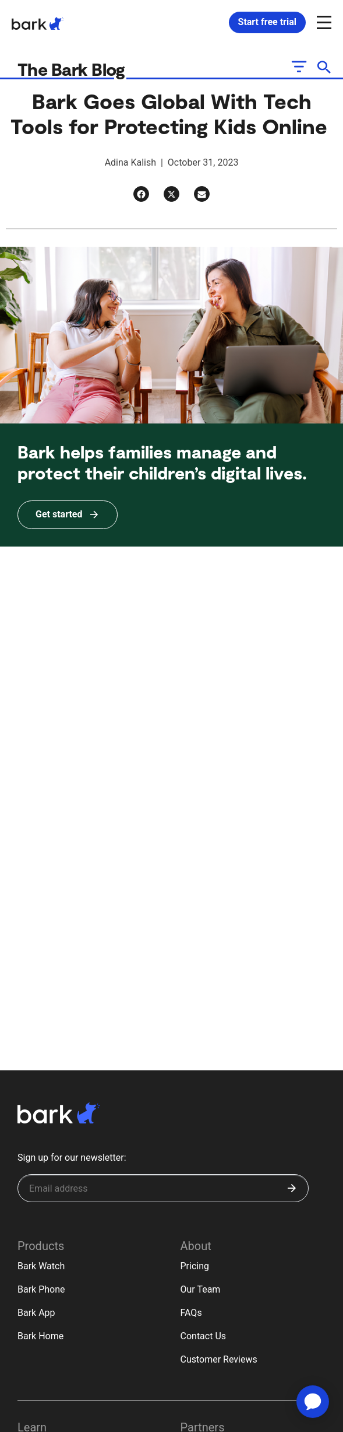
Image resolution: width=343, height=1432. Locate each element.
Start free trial (267, 21)
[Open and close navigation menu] (322, 21)
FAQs (191, 1312)
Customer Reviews (219, 1359)
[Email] (202, 194)
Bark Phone (41, 1289)
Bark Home (40, 1336)
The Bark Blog (73, 68)
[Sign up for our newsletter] (163, 1188)
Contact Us (204, 1336)
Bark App (36, 1312)
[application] (312, 1401)
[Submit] (292, 1188)
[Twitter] (171, 194)
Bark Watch (41, 1266)
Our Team (201, 1289)
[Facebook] (141, 194)
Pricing (195, 1266)
